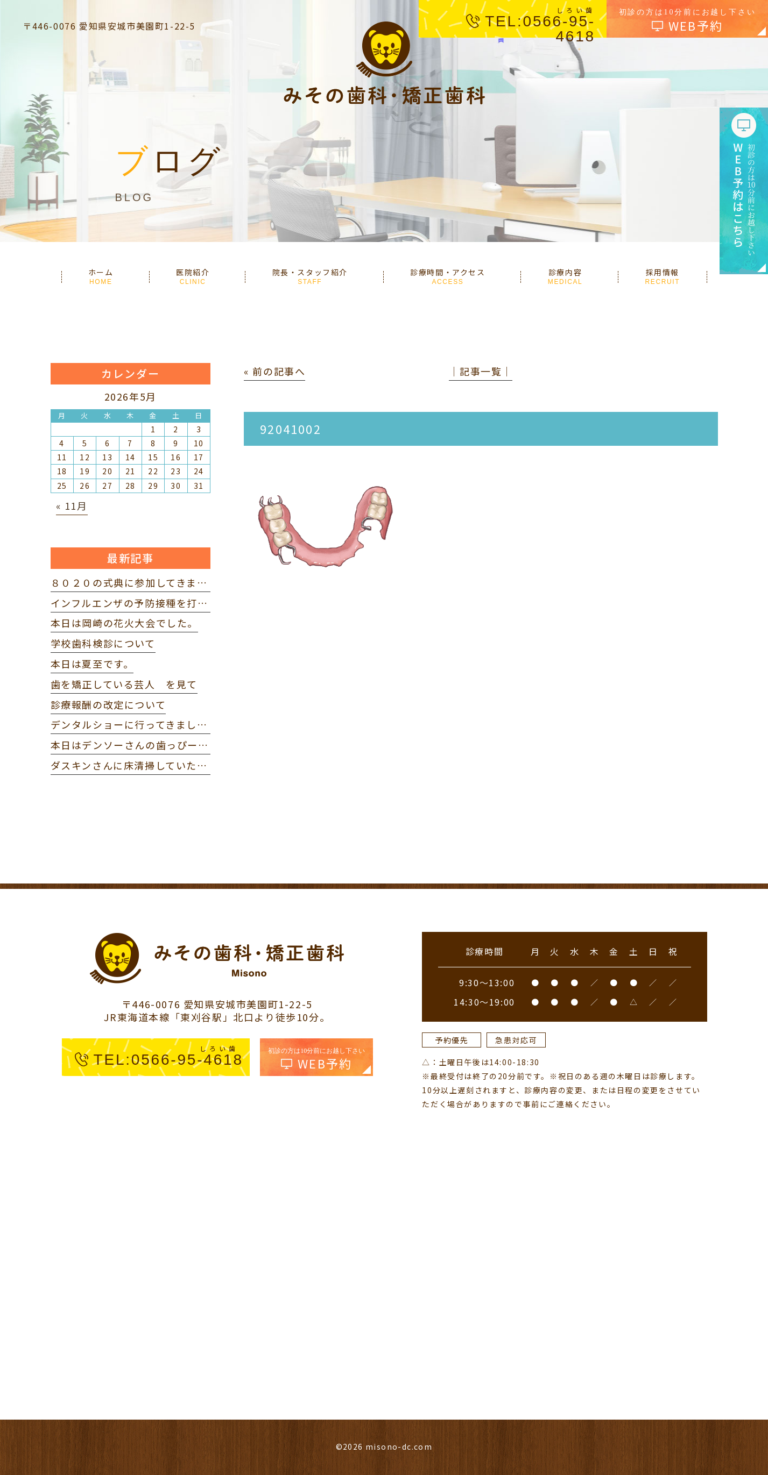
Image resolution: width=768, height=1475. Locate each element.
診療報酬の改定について (108, 704)
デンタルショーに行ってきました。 (135, 724)
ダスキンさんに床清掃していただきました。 (155, 765)
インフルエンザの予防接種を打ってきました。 (161, 603)
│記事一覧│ (480, 371)
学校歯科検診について (103, 643)
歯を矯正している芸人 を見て (124, 684)
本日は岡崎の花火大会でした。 (124, 623)
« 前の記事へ (274, 371)
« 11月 (72, 505)
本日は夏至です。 (92, 664)
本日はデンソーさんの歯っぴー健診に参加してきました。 (187, 745)
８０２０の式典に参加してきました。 (140, 582)
